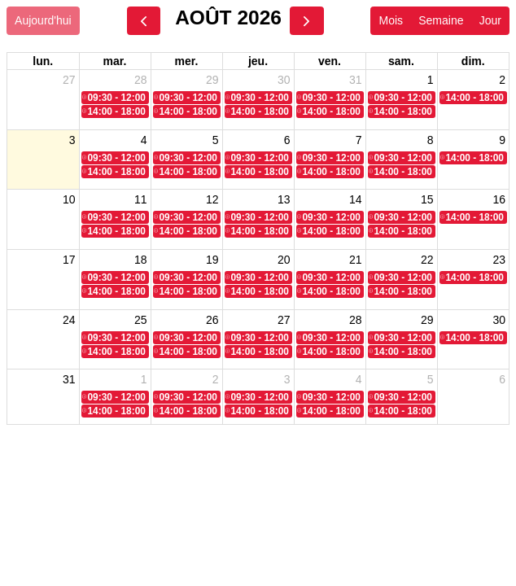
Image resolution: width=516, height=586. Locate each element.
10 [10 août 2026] (69, 197)
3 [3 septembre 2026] (287, 375)
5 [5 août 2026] (215, 138)
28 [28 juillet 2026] (140, 79)
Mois (390, 20)
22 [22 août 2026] (427, 256)
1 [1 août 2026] (430, 79)
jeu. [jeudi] (258, 61)
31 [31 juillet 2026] (355, 79)
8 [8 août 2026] (430, 138)
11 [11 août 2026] (140, 197)
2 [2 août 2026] (502, 79)
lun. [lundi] (43, 61)
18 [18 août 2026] (140, 256)
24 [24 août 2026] (69, 315)
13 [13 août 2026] (284, 197)
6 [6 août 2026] (287, 138)
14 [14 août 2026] (355, 197)
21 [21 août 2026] (355, 256)
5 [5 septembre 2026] (430, 375)
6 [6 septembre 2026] (502, 375)
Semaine (440, 20)
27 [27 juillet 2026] (69, 79)
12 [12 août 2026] (212, 197)
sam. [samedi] (401, 61)
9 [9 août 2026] (502, 138)
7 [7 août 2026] (359, 138)
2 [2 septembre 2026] (215, 375)
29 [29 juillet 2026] (212, 79)
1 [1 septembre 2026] (144, 375)
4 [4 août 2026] (144, 138)
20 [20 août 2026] (284, 256)
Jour (490, 20)
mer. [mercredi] (187, 61)
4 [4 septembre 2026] (359, 375)
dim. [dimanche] (473, 61)
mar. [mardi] (115, 61)
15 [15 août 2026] (427, 197)
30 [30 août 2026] (498, 315)
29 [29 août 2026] (427, 315)
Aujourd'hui (43, 20)
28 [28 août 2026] (355, 315)
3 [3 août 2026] (72, 138)
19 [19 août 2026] (212, 256)
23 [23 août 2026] (498, 256)
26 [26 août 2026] (212, 315)
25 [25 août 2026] (140, 315)
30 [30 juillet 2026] (284, 79)
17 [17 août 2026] (69, 256)
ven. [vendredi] (329, 61)
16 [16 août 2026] (498, 197)
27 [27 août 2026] (284, 315)
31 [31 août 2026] (69, 375)
